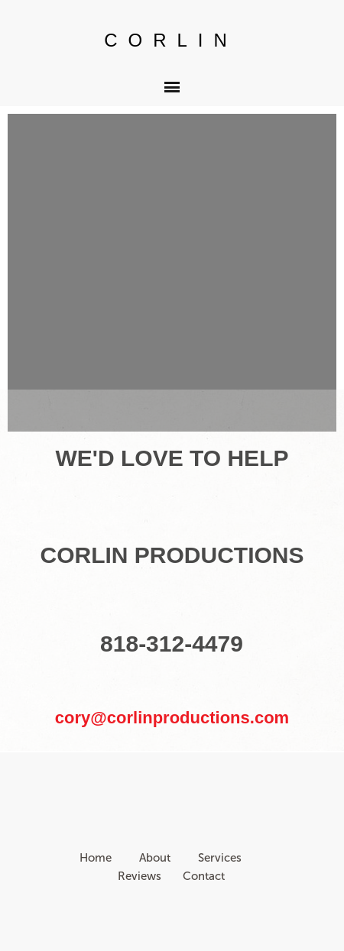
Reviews (139, 876)
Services (221, 858)
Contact (204, 876)
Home (97, 858)
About (154, 858)
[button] (172, 87)
